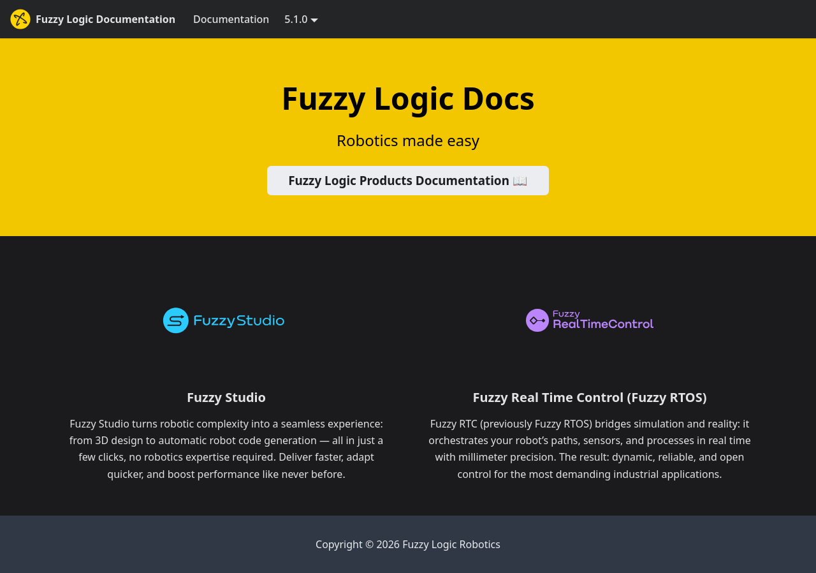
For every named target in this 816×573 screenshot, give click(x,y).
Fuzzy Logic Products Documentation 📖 (408, 180)
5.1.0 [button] (295, 19)
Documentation (231, 19)
